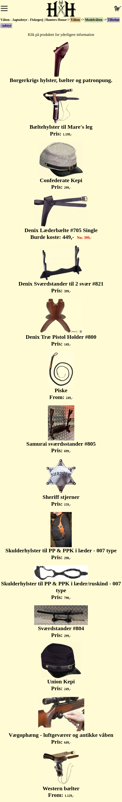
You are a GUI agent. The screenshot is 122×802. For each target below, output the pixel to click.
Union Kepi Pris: (61, 667)
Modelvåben (93, 20)
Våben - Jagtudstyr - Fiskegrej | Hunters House (33, 20)
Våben (75, 20)
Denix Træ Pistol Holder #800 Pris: (61, 322)
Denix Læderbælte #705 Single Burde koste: (61, 217)
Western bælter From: (61, 774)
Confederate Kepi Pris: (61, 166)
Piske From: (61, 376)
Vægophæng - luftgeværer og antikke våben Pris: (61, 721)
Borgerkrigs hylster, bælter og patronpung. (61, 62)
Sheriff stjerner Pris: (61, 483)
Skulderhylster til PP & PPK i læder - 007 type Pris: (61, 536)
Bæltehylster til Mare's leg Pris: (60, 112)
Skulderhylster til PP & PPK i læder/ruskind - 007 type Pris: (61, 582)
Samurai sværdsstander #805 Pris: (61, 429)
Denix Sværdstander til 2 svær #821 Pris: (61, 269)
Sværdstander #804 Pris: (61, 621)
